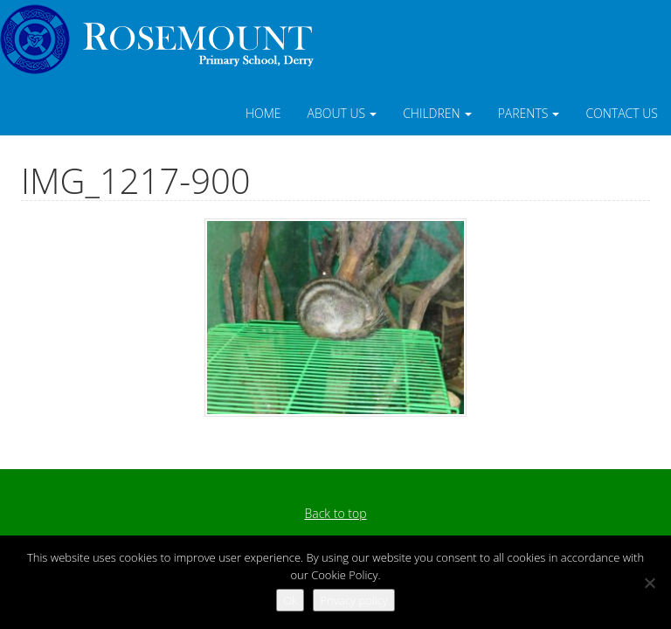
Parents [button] (529, 113)
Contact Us (621, 113)
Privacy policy (353, 600)
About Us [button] (342, 113)
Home (263, 113)
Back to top (335, 513)
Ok (290, 600)
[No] (649, 582)
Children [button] (437, 113)
